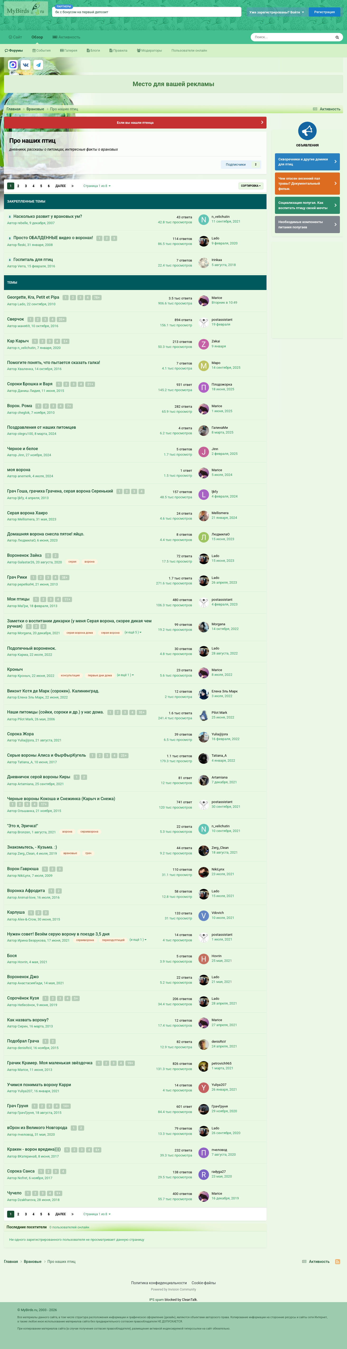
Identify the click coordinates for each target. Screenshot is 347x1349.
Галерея (70, 50)
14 (66, 1099)
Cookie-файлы (204, 1274)
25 (124, 752)
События (43, 50)
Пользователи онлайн (189, 50)
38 (65, 575)
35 (142, 709)
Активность (69, 37)
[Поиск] (277, 37)
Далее (60, 186)
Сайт (17, 37)
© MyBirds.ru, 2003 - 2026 (37, 1301)
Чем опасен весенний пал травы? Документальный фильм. (299, 183)
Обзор (37, 39)
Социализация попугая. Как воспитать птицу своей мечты (302, 205)
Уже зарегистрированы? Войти (276, 12)
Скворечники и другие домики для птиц (303, 161)
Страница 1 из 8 (97, 186)
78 (97, 297)
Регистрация (324, 12)
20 (62, 319)
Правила (119, 50)
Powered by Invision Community (173, 1281)
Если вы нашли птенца (135, 123)
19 (130, 1056)
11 (67, 596)
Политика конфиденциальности (159, 1274)
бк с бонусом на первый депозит (81, 12)
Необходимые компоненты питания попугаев (300, 224)
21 (90, 383)
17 (44, 800)
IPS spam (156, 1291)
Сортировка (251, 185)
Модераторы (151, 50)
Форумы (15, 50)
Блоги (95, 50)
